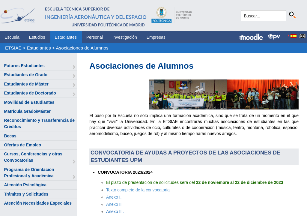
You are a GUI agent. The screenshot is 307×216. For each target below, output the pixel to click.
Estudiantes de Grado (25, 74)
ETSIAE (13, 47)
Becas (10, 136)
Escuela (11, 37)
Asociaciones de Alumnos (82, 47)
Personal (94, 37)
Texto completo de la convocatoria (138, 190)
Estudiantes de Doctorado (30, 93)
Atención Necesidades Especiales (38, 203)
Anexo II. (114, 204)
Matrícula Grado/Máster (27, 111)
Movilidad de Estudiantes (29, 102)
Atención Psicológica (25, 184)
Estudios (37, 37)
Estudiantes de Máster (26, 84)
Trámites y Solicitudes (26, 194)
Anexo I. (113, 197)
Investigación (124, 37)
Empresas (156, 37)
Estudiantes (66, 37)
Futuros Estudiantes (24, 65)
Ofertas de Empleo (22, 144)
